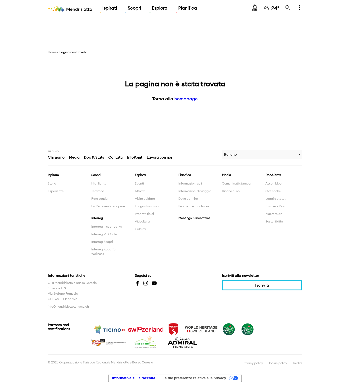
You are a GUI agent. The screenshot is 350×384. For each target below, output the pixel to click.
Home (52, 52)
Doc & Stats (94, 157)
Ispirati (109, 8)
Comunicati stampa (236, 183)
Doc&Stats (273, 175)
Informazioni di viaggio (194, 191)
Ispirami (53, 175)
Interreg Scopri (102, 242)
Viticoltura (142, 221)
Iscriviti (262, 285)
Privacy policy (253, 363)
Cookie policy (277, 363)
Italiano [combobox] (230, 154)
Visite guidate (145, 199)
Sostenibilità (274, 221)
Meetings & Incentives (194, 218)
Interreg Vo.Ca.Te (104, 234)
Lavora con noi (159, 157)
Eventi (139, 183)
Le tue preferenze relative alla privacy (194, 378)
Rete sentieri (100, 199)
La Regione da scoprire (108, 206)
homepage (186, 98)
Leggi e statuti (275, 199)
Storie (52, 183)
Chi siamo (56, 157)
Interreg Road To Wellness (103, 251)
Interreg (97, 218)
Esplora (159, 8)
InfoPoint (134, 157)
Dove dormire (188, 199)
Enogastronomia (147, 206)
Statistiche (273, 191)
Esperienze (56, 191)
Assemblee (273, 183)
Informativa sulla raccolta (133, 378)
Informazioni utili (190, 183)
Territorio (97, 191)
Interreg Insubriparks (106, 227)
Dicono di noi (231, 191)
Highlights (98, 183)
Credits (297, 363)
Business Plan (275, 206)
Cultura (140, 229)
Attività (140, 191)
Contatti (115, 157)
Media (74, 157)
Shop (254, 7)
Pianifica (187, 8)
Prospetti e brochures (193, 206)
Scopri (134, 8)
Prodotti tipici (144, 214)
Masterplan (273, 214)
